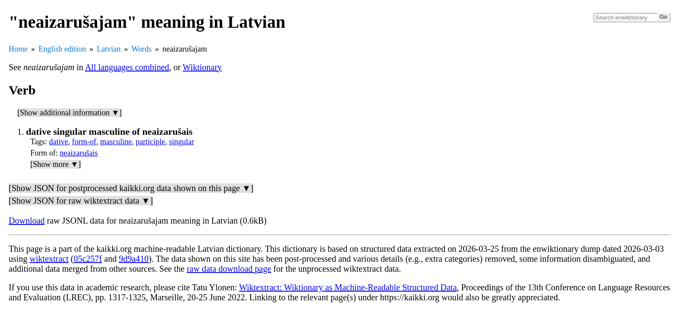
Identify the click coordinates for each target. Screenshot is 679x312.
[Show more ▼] (55, 164)
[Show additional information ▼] (69, 112)
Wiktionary (202, 67)
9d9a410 (134, 258)
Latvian (109, 49)
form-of (84, 141)
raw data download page (229, 268)
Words (141, 49)
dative (58, 141)
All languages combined (127, 67)
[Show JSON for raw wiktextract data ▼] (81, 200)
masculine (116, 141)
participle (150, 141)
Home (18, 49)
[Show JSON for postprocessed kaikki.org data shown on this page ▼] (131, 188)
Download (27, 220)
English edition (62, 49)
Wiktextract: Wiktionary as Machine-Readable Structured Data (348, 287)
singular (181, 141)
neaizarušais (79, 153)
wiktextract (48, 258)
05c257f (88, 258)
